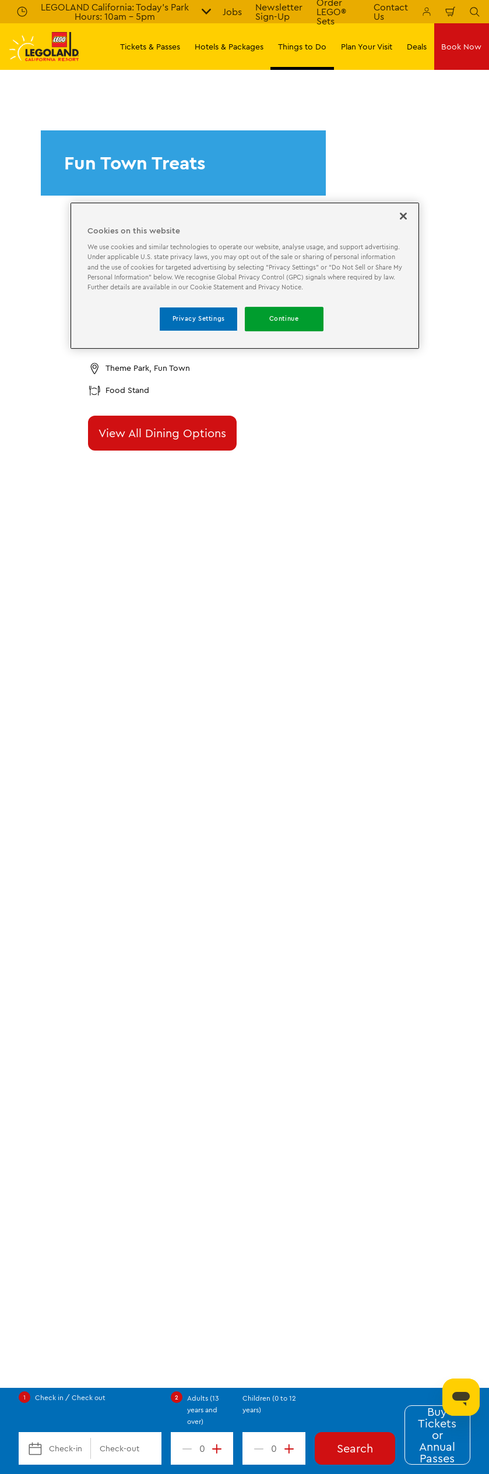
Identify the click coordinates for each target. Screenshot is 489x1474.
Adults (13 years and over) (203, 1410)
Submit (244, 636)
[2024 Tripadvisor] (168, 1000)
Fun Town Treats (226, 687)
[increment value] (219, 1448)
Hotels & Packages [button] (229, 46)
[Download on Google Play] (441, 982)
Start (17, 687)
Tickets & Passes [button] (150, 46)
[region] (245, 275)
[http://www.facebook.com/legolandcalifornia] (21, 1065)
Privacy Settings (199, 318)
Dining (171, 687)
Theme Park (123, 687)
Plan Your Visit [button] (366, 46)
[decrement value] (185, 1448)
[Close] (403, 216)
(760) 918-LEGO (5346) (185, 1296)
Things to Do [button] (302, 46)
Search (355, 1448)
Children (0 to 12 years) (269, 1404)
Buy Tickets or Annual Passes (437, 1435)
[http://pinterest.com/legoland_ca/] (108, 1065)
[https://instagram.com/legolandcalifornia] (79, 1065)
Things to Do (64, 687)
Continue (284, 318)
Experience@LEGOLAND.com (296, 1296)
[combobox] (244, 934)
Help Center (107, 1296)
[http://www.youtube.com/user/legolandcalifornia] (137, 1065)
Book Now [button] (461, 46)
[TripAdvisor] (222, 1000)
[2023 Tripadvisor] (116, 1000)
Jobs (232, 11)
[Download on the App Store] (361, 982)
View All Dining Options (162, 433)
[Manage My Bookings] (426, 11)
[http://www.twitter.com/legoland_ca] (50, 1065)
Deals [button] (417, 46)
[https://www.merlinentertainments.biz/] (50, 1000)
